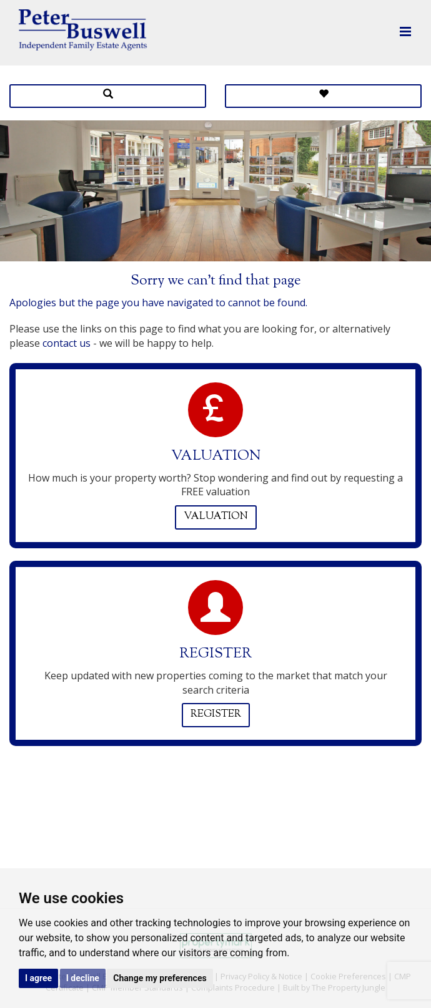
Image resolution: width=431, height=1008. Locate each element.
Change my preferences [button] (159, 978)
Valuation (216, 517)
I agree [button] (38, 978)
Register (216, 714)
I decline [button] (82, 978)
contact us (66, 343)
